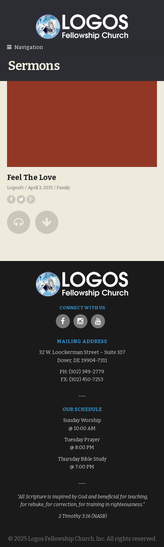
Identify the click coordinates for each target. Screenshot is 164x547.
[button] (18, 222)
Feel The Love (31, 177)
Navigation (28, 47)
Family (63, 187)
